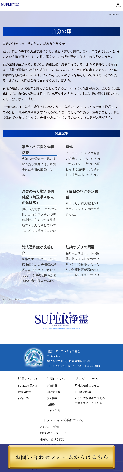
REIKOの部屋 (83, 392)
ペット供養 (53, 410)
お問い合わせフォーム (53, 433)
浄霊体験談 (25, 392)
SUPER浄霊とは (28, 385)
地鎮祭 (50, 404)
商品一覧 (23, 398)
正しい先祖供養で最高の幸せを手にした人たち (90, 401)
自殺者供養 (53, 392)
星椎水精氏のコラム (87, 385)
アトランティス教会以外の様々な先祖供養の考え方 (61, 329)
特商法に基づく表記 (52, 439)
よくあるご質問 (49, 426)
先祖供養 (51, 385)
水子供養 (51, 398)
